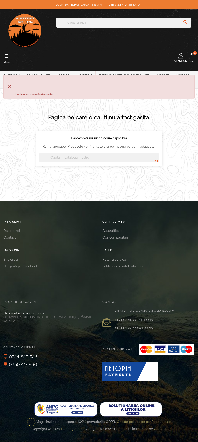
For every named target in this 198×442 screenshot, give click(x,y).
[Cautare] (99, 157)
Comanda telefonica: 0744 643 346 (79, 4)
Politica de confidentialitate (123, 266)
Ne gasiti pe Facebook (20, 266)
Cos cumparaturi (115, 237)
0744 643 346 (20, 357)
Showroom (11, 259)
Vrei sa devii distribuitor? (125, 4)
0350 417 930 (20, 364)
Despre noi (11, 230)
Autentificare (112, 230)
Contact (9, 237)
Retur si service (114, 259)
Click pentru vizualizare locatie (24, 313)
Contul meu (180, 57)
